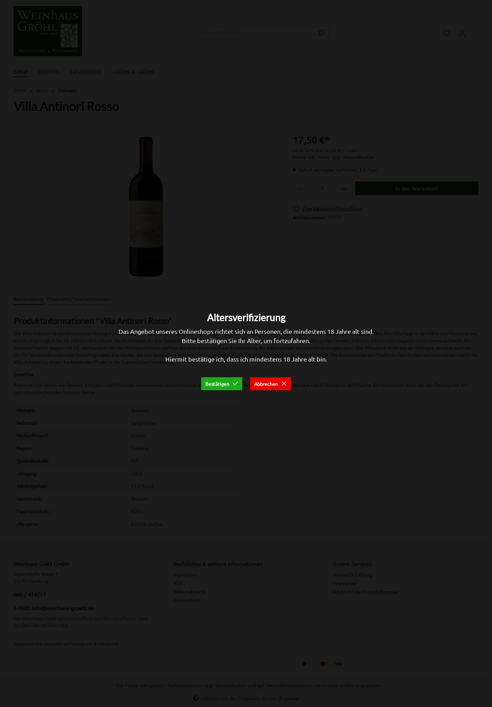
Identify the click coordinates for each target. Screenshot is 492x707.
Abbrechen (270, 384)
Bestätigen (221, 384)
